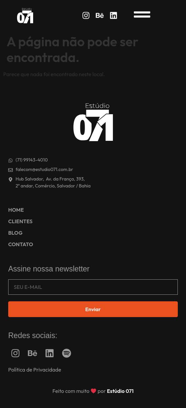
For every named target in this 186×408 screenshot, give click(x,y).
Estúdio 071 (120, 391)
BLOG (15, 232)
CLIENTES (20, 221)
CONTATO (20, 244)
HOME (16, 209)
